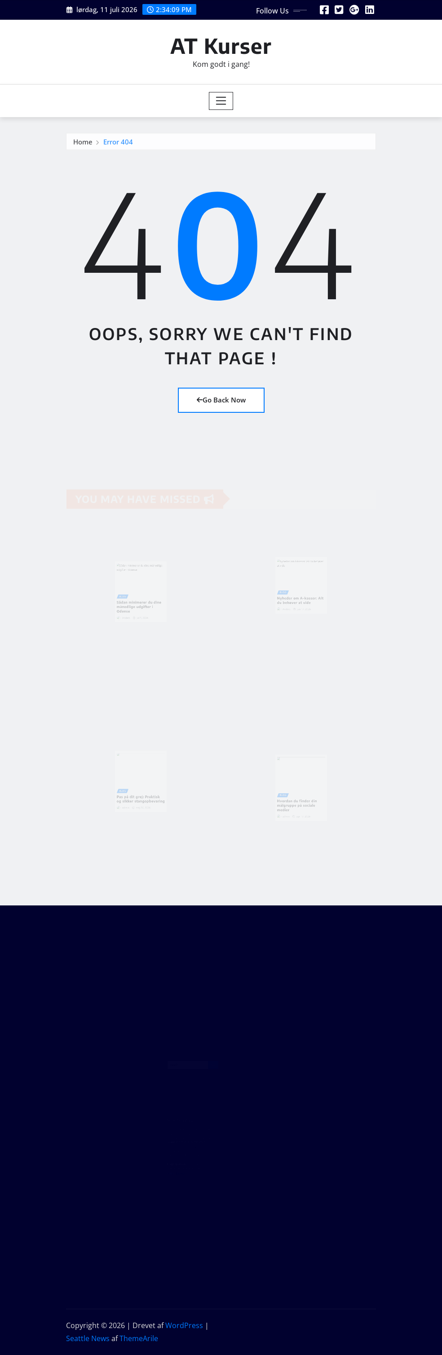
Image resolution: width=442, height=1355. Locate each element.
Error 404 (118, 143)
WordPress (184, 1325)
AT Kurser (221, 45)
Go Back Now (221, 399)
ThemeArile (138, 1338)
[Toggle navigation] (221, 101)
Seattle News (88, 1338)
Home (83, 143)
